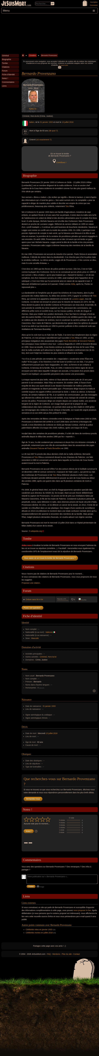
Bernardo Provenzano (49, 55)
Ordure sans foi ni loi (34, 599)
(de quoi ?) (53, 131)
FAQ (49, 954)
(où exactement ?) (43, 139)
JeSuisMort (13, 3)
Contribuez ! (61, 162)
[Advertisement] (49, 34)
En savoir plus (63, 65)
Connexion (94, 5)
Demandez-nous (33, 799)
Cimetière (32, 55)
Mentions (56, 954)
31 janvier (44, 122)
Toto (67, 206)
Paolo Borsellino (70, 341)
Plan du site (67, 954)
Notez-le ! (33, 109)
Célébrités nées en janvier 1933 (39, 929)
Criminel (43, 657)
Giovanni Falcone (87, 341)
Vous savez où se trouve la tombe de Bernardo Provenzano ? (49, 558)
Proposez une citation (31, 583)
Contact (76, 954)
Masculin (35, 638)
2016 (71, 122)
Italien (31, 122)
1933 (51, 122)
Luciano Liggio (78, 299)
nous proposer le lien (82, 910)
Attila (73, 284)
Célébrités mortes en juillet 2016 (39, 933)
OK (59, 67)
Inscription (94, 2)
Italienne (49, 632)
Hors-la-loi (52, 657)
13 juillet (65, 122)
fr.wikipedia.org (35, 531)
